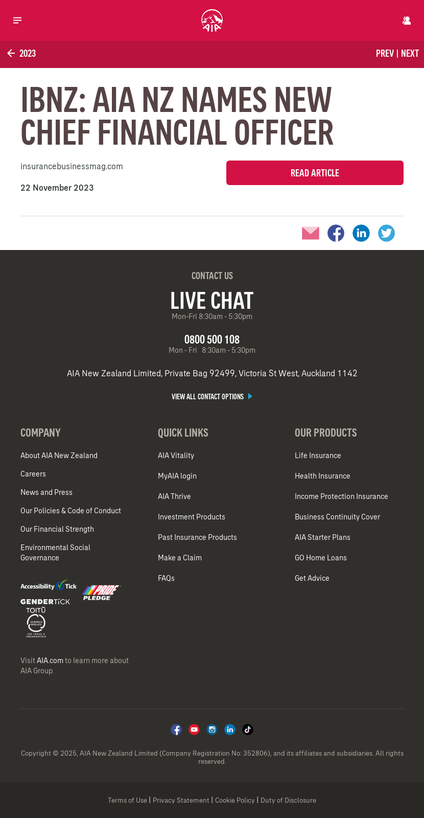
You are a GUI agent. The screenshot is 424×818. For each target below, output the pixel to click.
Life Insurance (318, 455)
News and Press (46, 492)
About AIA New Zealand (59, 455)
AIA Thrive (174, 496)
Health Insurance (322, 476)
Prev (385, 53)
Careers (33, 474)
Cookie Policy (235, 800)
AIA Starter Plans (322, 537)
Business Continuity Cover (337, 516)
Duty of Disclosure (288, 800)
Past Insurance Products (197, 537)
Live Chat (212, 300)
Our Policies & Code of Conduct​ (70, 510)
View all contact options (212, 396)
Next (410, 53)
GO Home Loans (321, 557)
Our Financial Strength (57, 529)
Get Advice (312, 578)
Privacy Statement (181, 800)
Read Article (315, 173)
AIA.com (50, 660)
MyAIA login (177, 476)
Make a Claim (180, 557)
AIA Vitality (176, 455)
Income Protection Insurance (341, 496)
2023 (20, 53)
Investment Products (191, 516)
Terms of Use (127, 800)
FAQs (166, 578)
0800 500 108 (212, 339)
